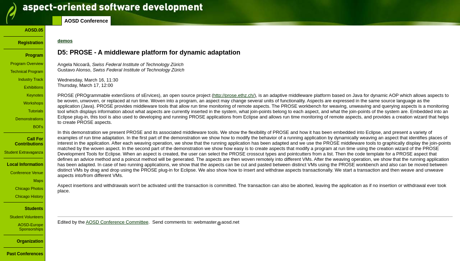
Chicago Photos (29, 188)
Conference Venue (26, 173)
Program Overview (26, 63)
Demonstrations (29, 119)
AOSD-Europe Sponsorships (30, 227)
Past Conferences (25, 253)
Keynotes (35, 95)
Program (34, 55)
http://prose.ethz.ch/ (233, 95)
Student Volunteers (26, 217)
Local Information (25, 164)
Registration (30, 42)
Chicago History (29, 196)
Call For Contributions (29, 141)
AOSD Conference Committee (117, 222)
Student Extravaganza (23, 152)
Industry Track (30, 79)
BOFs (38, 127)
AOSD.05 (34, 30)
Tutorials (35, 111)
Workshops (33, 103)
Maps (38, 180)
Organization (30, 241)
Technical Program (26, 71)
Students (34, 208)
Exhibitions (33, 87)
